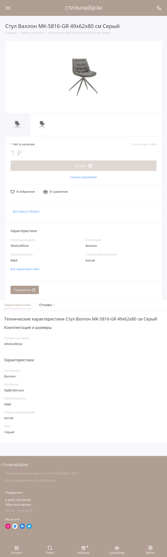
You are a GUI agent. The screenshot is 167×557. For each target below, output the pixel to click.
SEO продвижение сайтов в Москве (30, 480)
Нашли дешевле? (83, 177)
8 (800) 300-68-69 (18, 500)
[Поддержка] (159, 8)
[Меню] (8, 8)
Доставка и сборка (26, 211)
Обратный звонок (18, 505)
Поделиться (25, 290)
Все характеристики (25, 269)
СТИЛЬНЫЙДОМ (83, 8)
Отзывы (46, 305)
